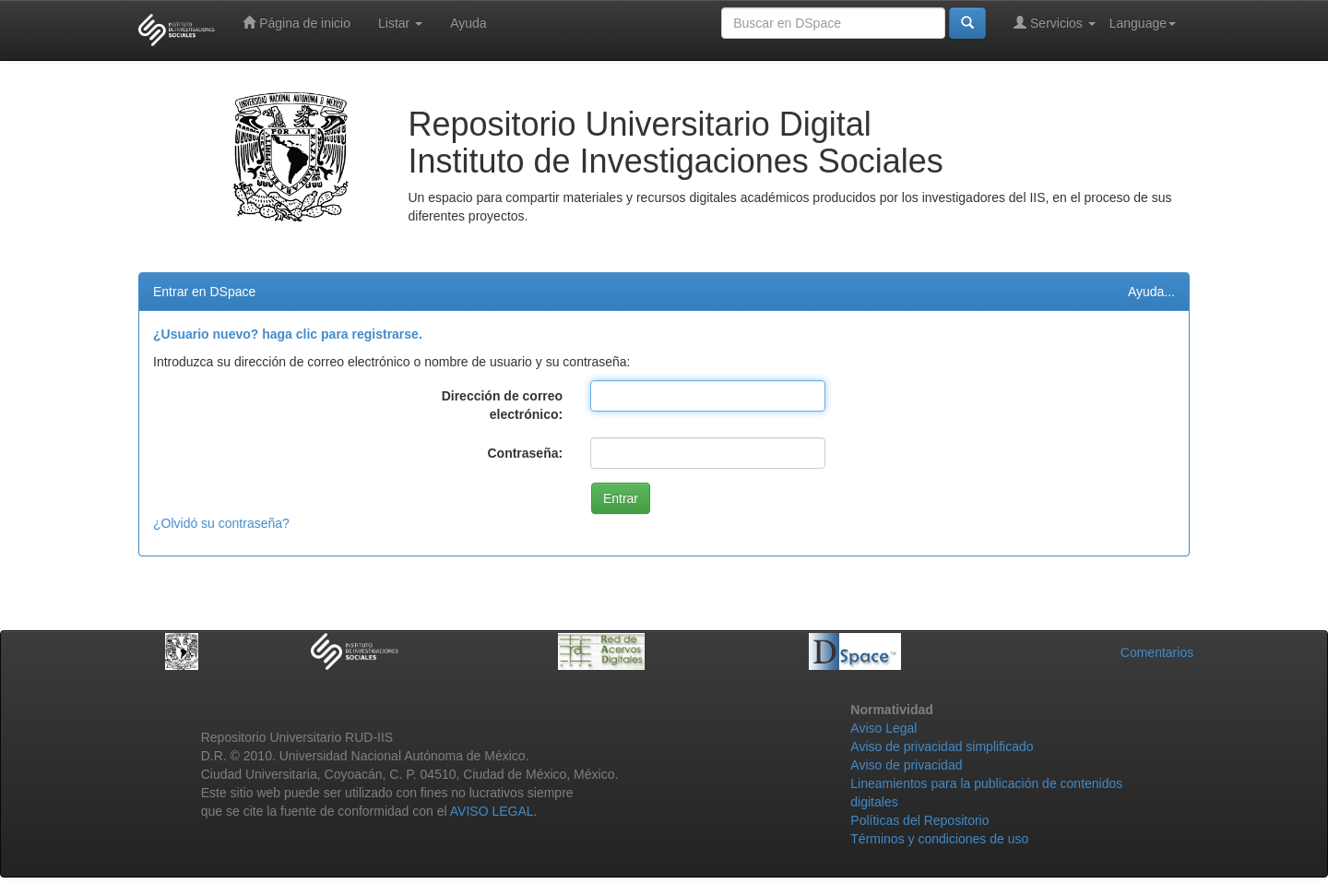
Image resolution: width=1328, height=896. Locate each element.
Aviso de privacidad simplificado (941, 746)
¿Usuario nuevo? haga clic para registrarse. (287, 334)
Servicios (1055, 22)
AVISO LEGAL (492, 811)
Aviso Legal (883, 728)
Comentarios (1156, 652)
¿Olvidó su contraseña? (221, 523)
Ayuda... (1151, 291)
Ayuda (468, 23)
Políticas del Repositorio (919, 820)
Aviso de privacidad (906, 765)
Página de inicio (296, 22)
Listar (400, 23)
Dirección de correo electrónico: (502, 405)
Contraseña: (525, 453)
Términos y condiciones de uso (939, 838)
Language (1142, 23)
